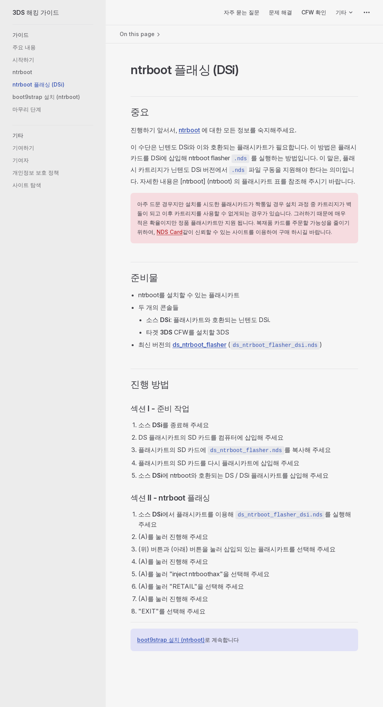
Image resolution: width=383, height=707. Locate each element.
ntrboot (189, 130)
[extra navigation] (366, 12)
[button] (52, 35)
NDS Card (170, 232)
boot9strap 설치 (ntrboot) (171, 639)
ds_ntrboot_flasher (199, 344)
